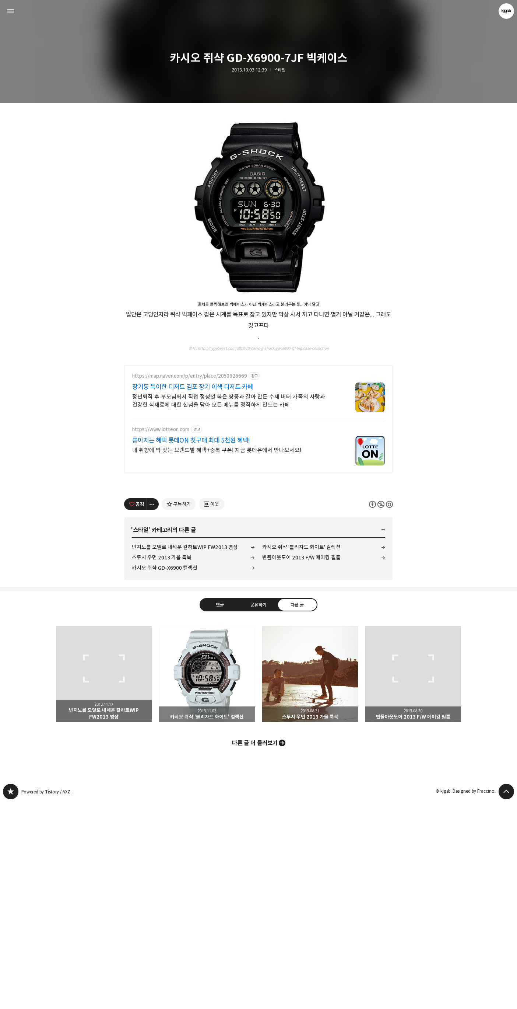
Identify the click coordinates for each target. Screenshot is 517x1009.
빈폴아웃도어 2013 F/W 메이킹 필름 (301, 763)
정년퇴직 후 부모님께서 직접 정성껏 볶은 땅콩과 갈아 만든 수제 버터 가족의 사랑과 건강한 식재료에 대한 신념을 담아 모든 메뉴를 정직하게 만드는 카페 (228, 607)
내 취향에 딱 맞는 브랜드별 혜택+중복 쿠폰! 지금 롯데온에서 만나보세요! (216, 656)
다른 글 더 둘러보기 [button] (255, 949)
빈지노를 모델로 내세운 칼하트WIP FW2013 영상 (185, 753)
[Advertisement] (258, 162)
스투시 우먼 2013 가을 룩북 (161, 763)
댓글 (220, 811)
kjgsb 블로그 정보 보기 (506, 11)
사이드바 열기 (11, 11)
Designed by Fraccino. (474, 997)
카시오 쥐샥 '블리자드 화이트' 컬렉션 (301, 753)
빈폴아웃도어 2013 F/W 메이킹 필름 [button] (413, 880)
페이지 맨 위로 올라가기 (506, 998)
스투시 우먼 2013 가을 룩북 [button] (310, 880)
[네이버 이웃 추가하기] (211, 710)
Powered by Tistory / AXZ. (46, 998)
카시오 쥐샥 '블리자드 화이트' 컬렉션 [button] (207, 880)
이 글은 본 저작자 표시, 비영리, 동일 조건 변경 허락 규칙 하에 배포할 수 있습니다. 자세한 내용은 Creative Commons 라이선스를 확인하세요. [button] (381, 711)
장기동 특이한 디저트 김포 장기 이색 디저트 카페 (192, 593)
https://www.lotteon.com (160, 636)
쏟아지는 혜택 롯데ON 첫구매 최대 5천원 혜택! (191, 647)
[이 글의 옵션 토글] (153, 710)
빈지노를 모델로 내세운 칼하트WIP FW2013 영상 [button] (104, 880)
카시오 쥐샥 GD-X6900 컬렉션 (164, 774)
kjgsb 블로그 (11, 998)
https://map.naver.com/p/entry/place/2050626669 (189, 582)
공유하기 (258, 811)
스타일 (279, 70)
